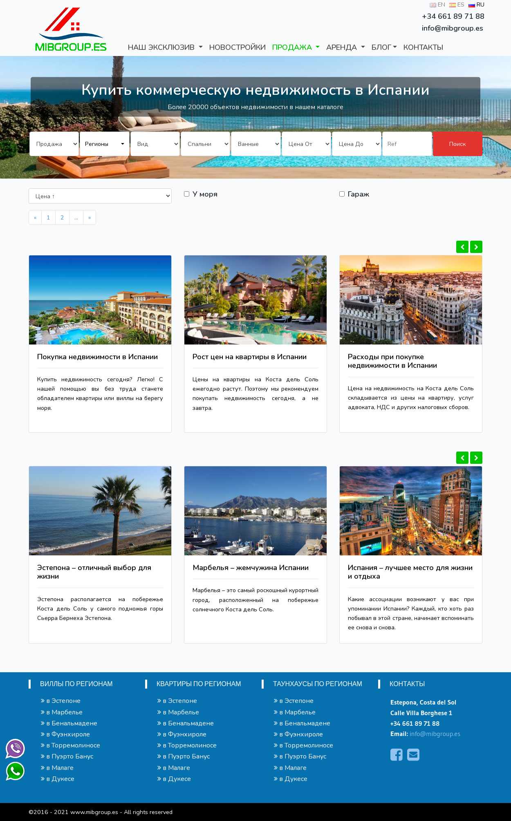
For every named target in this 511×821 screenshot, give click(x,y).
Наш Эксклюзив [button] (162, 47)
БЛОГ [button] (381, 47)
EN (437, 4)
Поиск (457, 144)
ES (456, 4)
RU (476, 4)
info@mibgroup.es (435, 733)
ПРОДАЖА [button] (293, 47)
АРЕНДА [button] (342, 47)
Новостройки (237, 47)
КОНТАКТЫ (423, 47)
